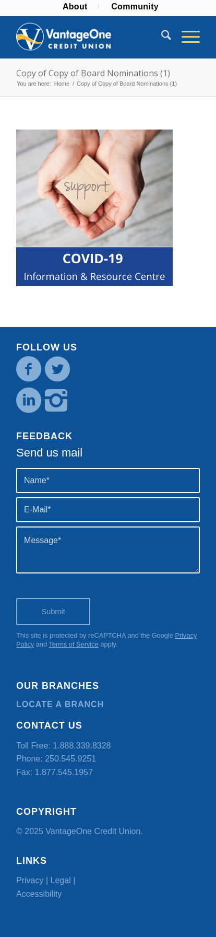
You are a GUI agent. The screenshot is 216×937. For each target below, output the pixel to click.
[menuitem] (75, 6)
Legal (61, 880)
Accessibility (39, 893)
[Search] (161, 37)
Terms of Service (73, 644)
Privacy (29, 880)
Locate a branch (60, 704)
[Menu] (185, 37)
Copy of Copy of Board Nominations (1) (93, 73)
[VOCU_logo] (89, 37)
